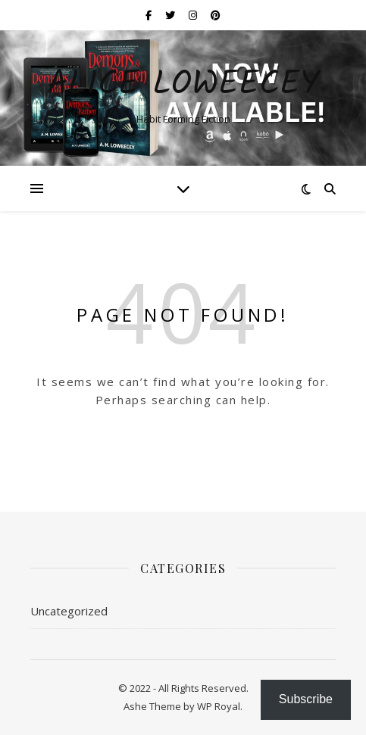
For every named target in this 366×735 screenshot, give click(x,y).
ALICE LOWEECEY (183, 85)
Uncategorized (69, 610)
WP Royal (218, 706)
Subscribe (306, 699)
